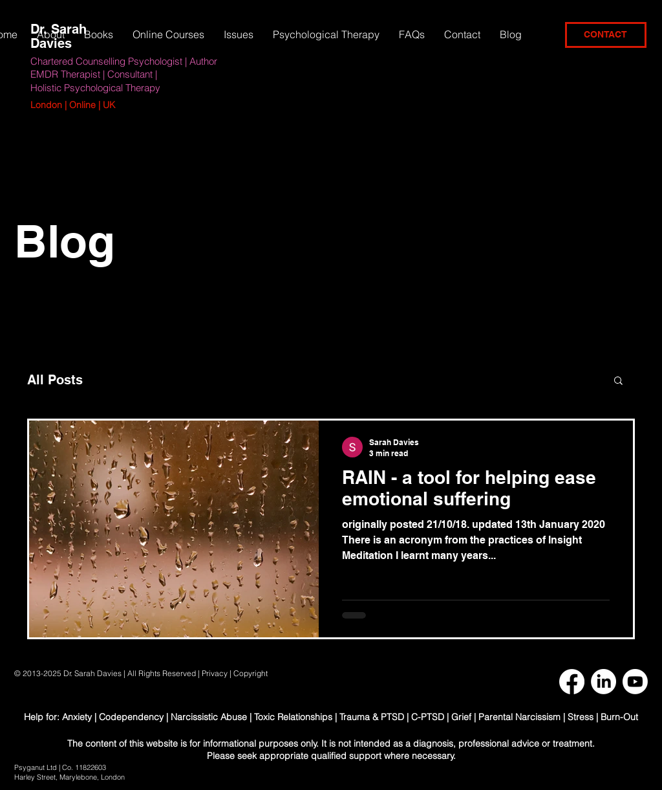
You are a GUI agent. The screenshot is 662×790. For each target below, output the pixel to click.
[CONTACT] (605, 35)
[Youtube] (635, 681)
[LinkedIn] (603, 681)
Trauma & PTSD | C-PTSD (391, 717)
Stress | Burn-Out (603, 717)
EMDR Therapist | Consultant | (93, 74)
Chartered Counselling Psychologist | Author (123, 61)
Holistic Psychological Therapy (95, 88)
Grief (461, 717)
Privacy (215, 673)
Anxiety (78, 717)
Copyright (251, 673)
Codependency (131, 717)
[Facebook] (571, 681)
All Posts (55, 380)
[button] (238, 34)
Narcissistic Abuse (209, 717)
